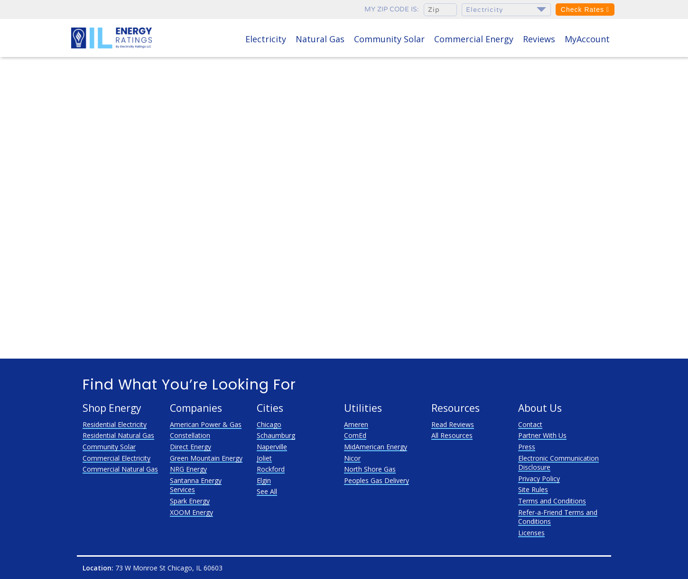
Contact (530, 424)
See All (267, 491)
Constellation (190, 435)
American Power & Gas (206, 424)
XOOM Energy (191, 512)
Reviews (539, 39)
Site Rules (533, 489)
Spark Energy (190, 500)
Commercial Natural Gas (120, 469)
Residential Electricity (115, 424)
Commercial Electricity (116, 458)
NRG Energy (188, 469)
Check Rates (585, 9)
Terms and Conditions (552, 500)
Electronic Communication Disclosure (558, 463)
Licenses (531, 532)
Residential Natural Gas (118, 435)
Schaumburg (276, 435)
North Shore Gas (370, 469)
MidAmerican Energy (375, 446)
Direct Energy (190, 446)
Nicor (352, 458)
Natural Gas (320, 39)
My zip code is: (391, 9)
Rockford (271, 469)
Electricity (265, 39)
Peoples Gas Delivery (376, 480)
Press (526, 446)
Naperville (272, 446)
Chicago (269, 424)
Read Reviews (452, 424)
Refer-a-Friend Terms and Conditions (557, 517)
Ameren (356, 424)
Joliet (264, 458)
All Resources (452, 435)
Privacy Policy (539, 478)
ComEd (355, 435)
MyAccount (587, 39)
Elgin (264, 480)
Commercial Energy (473, 39)
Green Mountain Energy (206, 458)
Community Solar (389, 39)
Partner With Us (542, 435)
